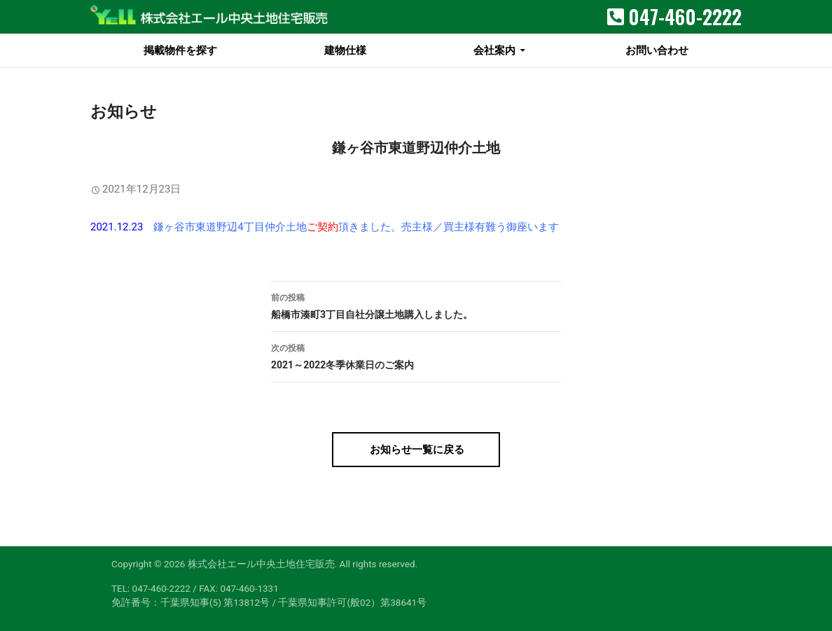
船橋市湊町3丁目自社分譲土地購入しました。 (416, 304)
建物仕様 (345, 50)
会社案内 (494, 50)
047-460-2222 (685, 16)
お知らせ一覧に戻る (416, 449)
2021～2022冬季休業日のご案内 (416, 355)
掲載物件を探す (180, 50)
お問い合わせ (656, 50)
